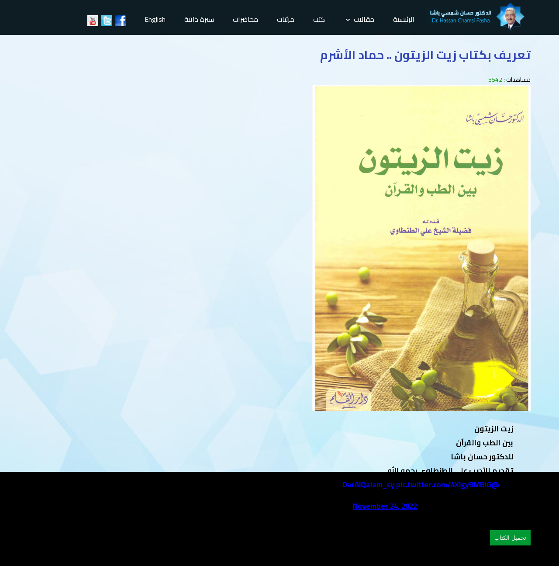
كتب (319, 19)
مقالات (360, 19)
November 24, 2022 (385, 506)
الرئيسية (403, 19)
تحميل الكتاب (510, 538)
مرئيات (285, 19)
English (155, 19)
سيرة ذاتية (199, 19)
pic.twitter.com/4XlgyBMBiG (443, 485)
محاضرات (245, 19)
